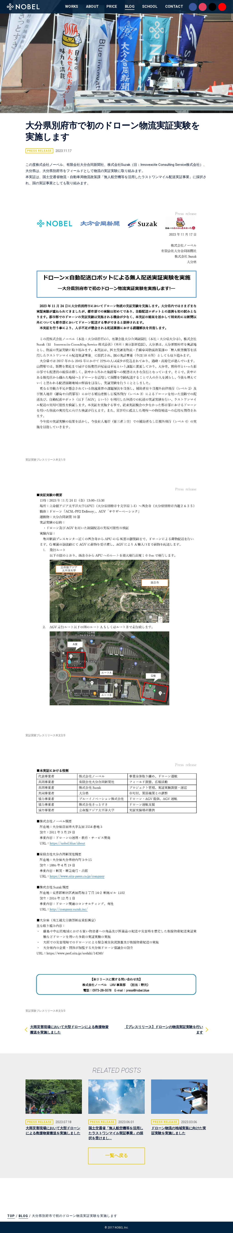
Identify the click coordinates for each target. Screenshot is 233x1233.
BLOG (129, 6)
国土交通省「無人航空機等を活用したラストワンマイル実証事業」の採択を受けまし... (116, 1133)
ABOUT (92, 6)
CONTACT (174, 6)
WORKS (71, 6)
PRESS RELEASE (39, 150)
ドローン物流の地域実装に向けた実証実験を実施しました (178, 1130)
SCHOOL (149, 6)
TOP (11, 1216)
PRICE (111, 6)
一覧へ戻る (116, 1155)
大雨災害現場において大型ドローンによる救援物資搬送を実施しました (53, 1130)
